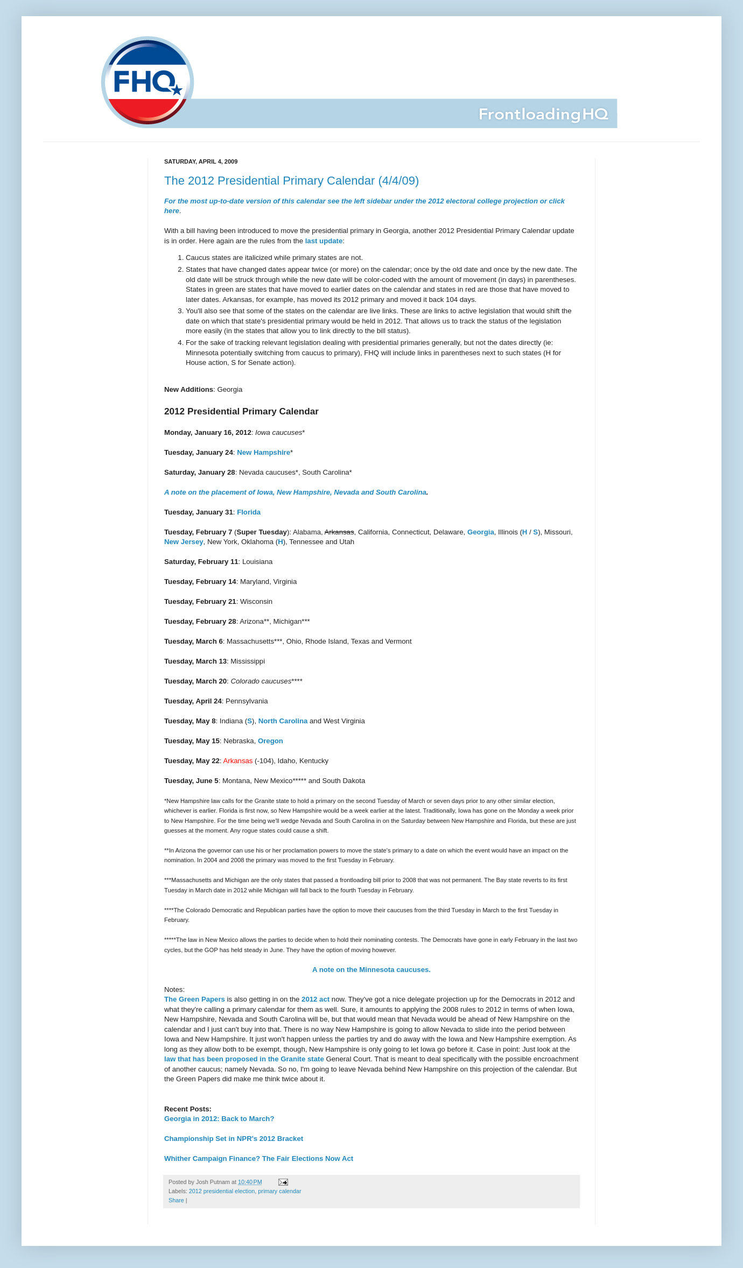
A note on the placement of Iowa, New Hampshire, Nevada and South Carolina (295, 492)
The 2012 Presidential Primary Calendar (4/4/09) (291, 180)
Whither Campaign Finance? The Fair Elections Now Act (258, 1158)
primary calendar (279, 1191)
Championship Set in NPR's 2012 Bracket (233, 1139)
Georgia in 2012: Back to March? (219, 1119)
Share (176, 1200)
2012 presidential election (222, 1191)
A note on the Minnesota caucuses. (371, 970)
